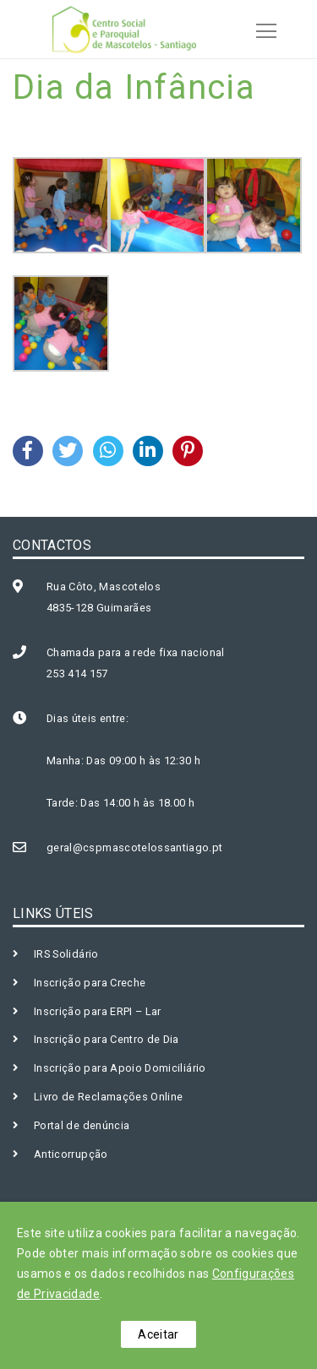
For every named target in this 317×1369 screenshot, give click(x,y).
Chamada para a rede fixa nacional (135, 652)
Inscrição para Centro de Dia (106, 1039)
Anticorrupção (71, 1154)
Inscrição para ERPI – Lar (97, 1011)
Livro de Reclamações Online (108, 1096)
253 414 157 (77, 673)
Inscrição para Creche (89, 982)
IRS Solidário (66, 954)
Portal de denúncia (81, 1125)
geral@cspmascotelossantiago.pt (134, 847)
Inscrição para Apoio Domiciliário (120, 1068)
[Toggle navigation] (261, 29)
